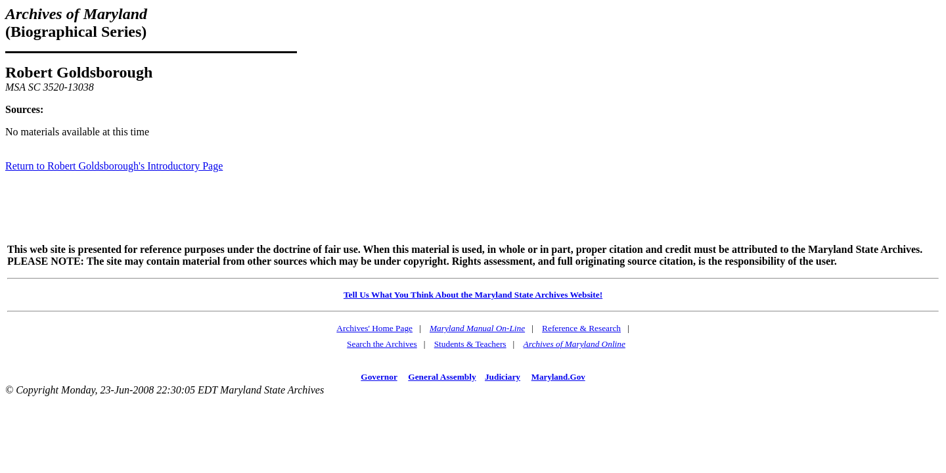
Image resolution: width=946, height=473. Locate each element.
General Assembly (442, 377)
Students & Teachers (470, 344)
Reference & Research (581, 328)
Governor (379, 377)
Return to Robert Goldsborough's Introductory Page (114, 165)
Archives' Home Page (374, 328)
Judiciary (502, 377)
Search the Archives (382, 344)
